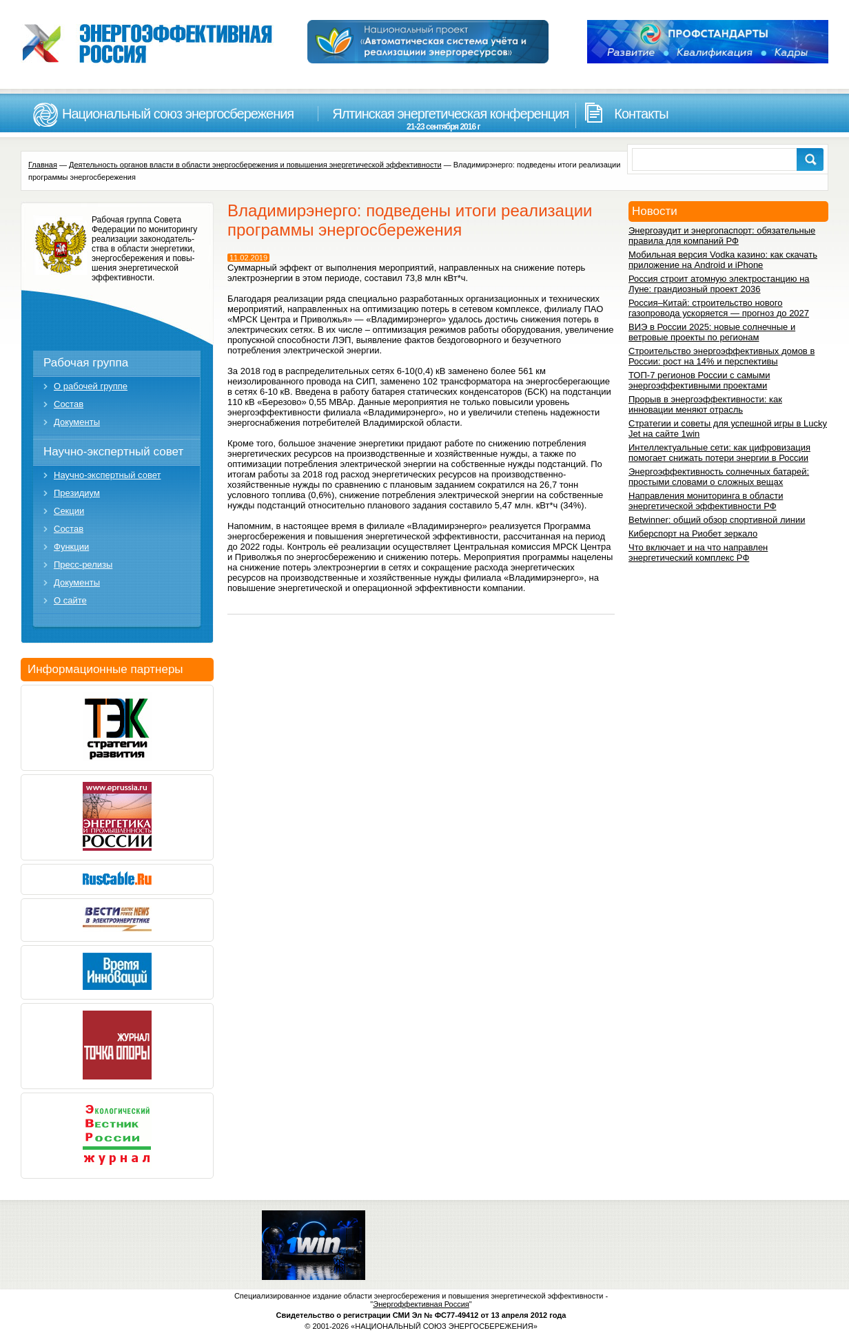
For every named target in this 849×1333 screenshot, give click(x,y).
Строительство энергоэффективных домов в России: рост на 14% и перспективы (721, 356)
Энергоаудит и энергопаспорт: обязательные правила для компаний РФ (721, 235)
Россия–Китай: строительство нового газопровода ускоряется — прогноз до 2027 (718, 308)
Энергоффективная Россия (421, 1304)
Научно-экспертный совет (113, 451)
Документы (77, 422)
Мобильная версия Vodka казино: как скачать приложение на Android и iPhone (722, 259)
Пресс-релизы (83, 564)
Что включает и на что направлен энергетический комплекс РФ (698, 552)
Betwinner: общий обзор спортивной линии (716, 520)
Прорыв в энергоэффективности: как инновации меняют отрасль (705, 404)
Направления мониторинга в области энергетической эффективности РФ (705, 500)
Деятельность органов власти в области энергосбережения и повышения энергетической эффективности (255, 165)
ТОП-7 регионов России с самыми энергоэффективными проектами (699, 380)
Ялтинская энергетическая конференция (443, 119)
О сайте (70, 600)
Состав (68, 404)
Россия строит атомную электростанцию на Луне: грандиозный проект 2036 (719, 283)
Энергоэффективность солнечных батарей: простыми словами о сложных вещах (718, 476)
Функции (71, 546)
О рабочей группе (90, 386)
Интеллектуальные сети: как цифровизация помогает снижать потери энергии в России (719, 452)
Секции (69, 511)
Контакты (641, 113)
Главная (42, 165)
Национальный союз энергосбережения (178, 113)
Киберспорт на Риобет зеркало (692, 533)
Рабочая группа (85, 362)
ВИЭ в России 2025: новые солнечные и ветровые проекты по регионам (711, 332)
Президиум (77, 493)
